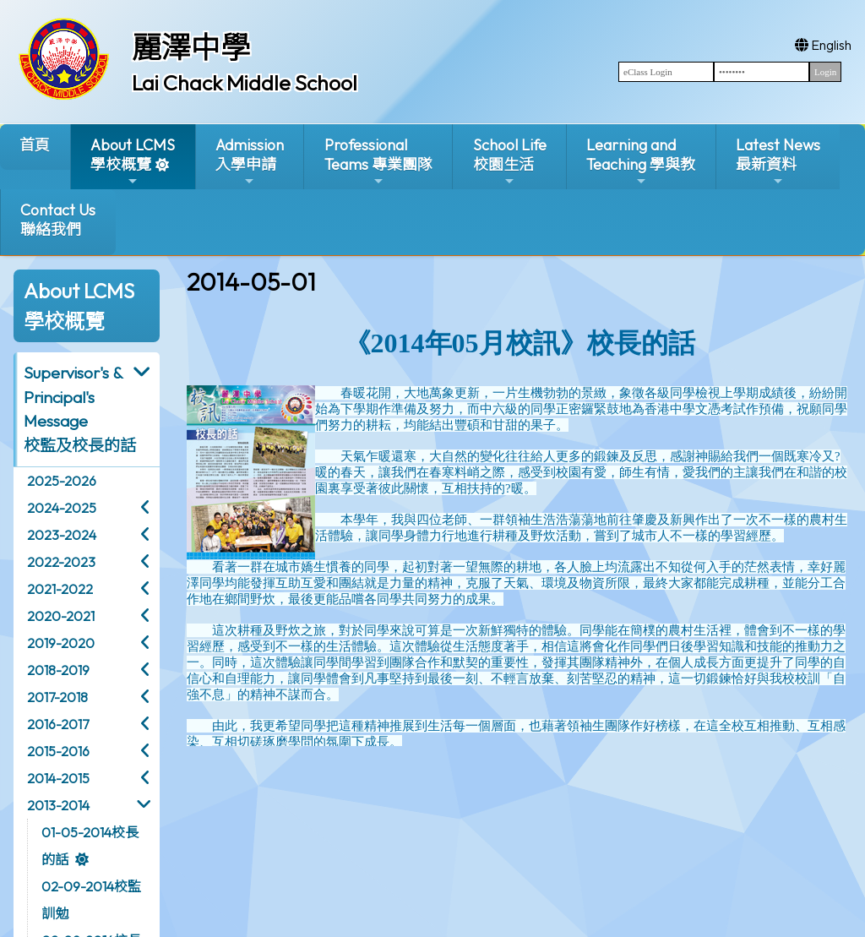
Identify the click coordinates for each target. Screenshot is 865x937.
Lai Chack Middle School (244, 82)
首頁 (34, 145)
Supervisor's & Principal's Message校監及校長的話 (80, 408)
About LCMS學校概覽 (132, 161)
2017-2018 (57, 697)
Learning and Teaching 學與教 (640, 161)
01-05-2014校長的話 (90, 846)
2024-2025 (61, 507)
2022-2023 (61, 561)
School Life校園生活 (510, 161)
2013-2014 (58, 805)
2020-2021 (61, 615)
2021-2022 (60, 588)
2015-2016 (58, 751)
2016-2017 (58, 724)
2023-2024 (61, 534)
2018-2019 (58, 670)
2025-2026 (61, 480)
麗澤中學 (191, 47)
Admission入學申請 (249, 161)
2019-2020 (61, 643)
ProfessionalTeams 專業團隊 (378, 161)
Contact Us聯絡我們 (57, 219)
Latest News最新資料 (778, 161)
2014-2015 (58, 778)
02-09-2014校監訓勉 (91, 900)
